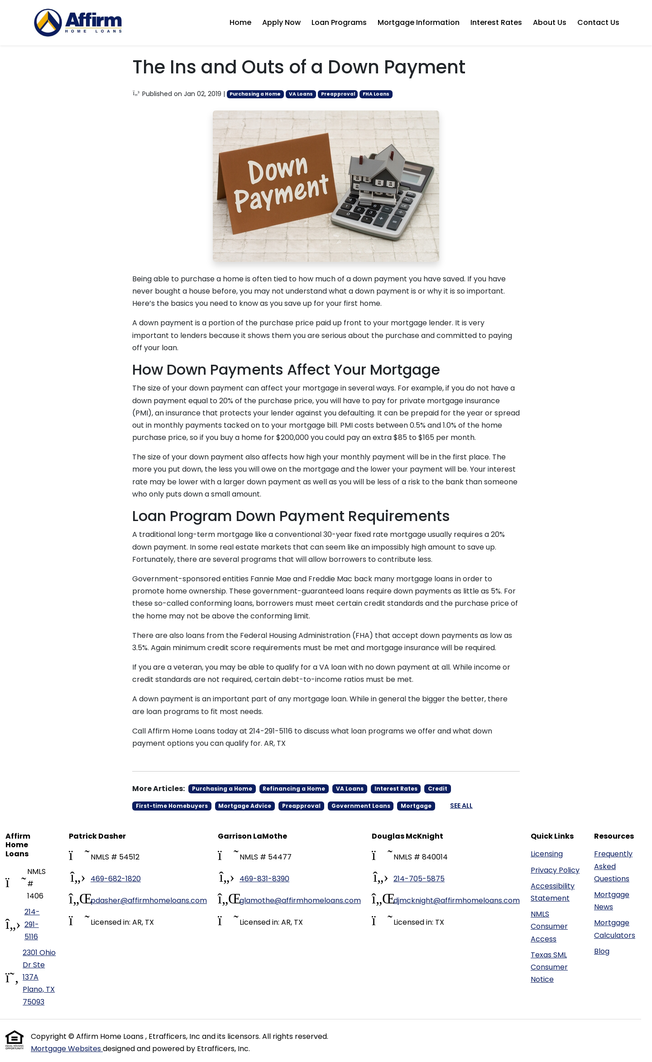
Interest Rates (496, 22)
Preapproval (338, 94)
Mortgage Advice (244, 806)
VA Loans (301, 94)
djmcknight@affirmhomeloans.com (456, 900)
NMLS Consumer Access (549, 926)
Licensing (547, 854)
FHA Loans (376, 94)
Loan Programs (339, 22)
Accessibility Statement (553, 892)
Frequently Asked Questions (613, 866)
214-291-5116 (32, 924)
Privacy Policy (555, 870)
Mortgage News (611, 900)
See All (461, 805)
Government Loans (360, 806)
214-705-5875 (419, 879)
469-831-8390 (264, 879)
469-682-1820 (116, 879)
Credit (437, 788)
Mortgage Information (419, 22)
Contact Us (598, 22)
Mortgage (416, 806)
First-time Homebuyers (172, 806)
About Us (549, 22)
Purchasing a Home (255, 94)
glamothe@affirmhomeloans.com (300, 900)
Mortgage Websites (67, 1048)
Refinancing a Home (294, 788)
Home (240, 22)
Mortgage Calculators (614, 928)
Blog (601, 951)
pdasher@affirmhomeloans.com (149, 900)
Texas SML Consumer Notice (549, 967)
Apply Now (281, 22)
